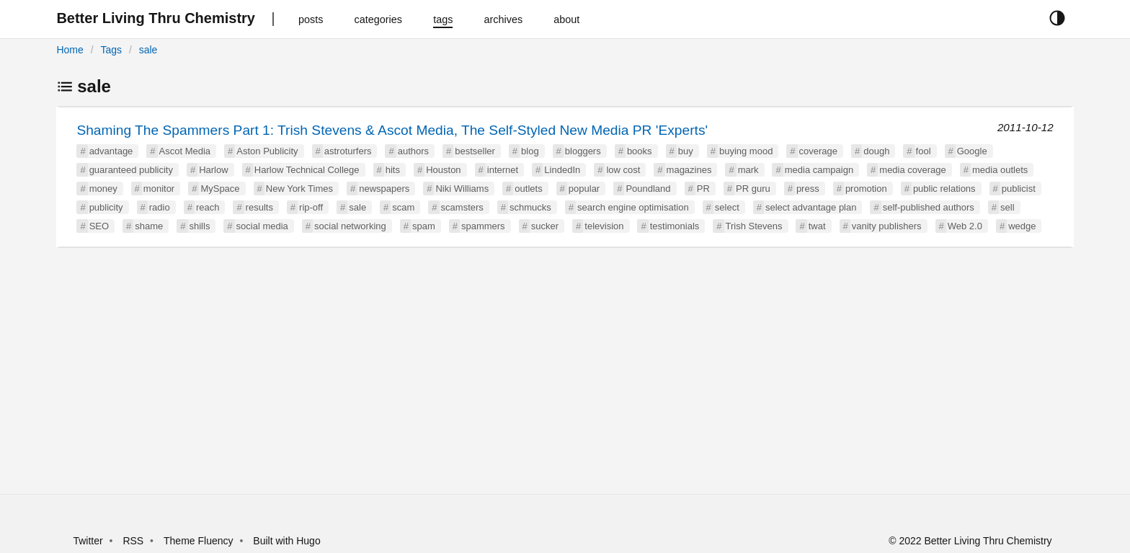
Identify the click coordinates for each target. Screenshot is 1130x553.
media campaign (819, 169)
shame (149, 226)
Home (69, 50)
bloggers (583, 151)
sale (148, 50)
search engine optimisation (633, 207)
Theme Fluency (200, 541)
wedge (1022, 226)
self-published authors (928, 207)
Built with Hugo (286, 541)
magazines (689, 169)
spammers (483, 226)
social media (262, 226)
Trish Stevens (754, 226)
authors (413, 151)
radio (159, 207)
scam (403, 207)
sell (1007, 207)
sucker (545, 226)
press (807, 188)
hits (393, 169)
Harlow (213, 169)
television (603, 226)
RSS (133, 541)
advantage (111, 151)
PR (703, 188)
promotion (866, 188)
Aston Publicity (267, 151)
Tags (111, 50)
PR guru (753, 188)
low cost (623, 169)
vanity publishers (887, 226)
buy (685, 151)
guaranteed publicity (131, 169)
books (639, 151)
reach (208, 207)
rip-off (311, 207)
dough (876, 151)
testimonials (675, 226)
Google (972, 151)
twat (817, 226)
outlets (528, 188)
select (727, 207)
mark (748, 169)
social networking (350, 226)
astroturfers (348, 151)
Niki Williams (462, 188)
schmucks (530, 207)
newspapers (384, 188)
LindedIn (562, 169)
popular (584, 188)
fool (923, 151)
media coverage (912, 169)
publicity (106, 207)
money (103, 188)
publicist (1019, 188)
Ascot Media (185, 151)
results (259, 207)
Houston (443, 169)
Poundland (648, 188)
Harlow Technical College (307, 169)
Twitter (87, 541)
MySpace (219, 188)
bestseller (475, 151)
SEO (99, 226)
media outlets (1000, 169)
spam (423, 226)
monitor (158, 188)
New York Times (299, 188)
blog (530, 151)
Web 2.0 (965, 226)
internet (502, 169)
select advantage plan (810, 207)
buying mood (746, 151)
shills (200, 226)
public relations (944, 188)
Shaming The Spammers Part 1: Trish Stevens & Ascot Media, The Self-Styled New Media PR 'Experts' (392, 130)
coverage (818, 151)
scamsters (462, 207)
